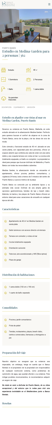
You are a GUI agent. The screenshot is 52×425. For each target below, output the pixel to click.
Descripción (6, 107)
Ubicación (31, 107)
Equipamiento (19, 107)
